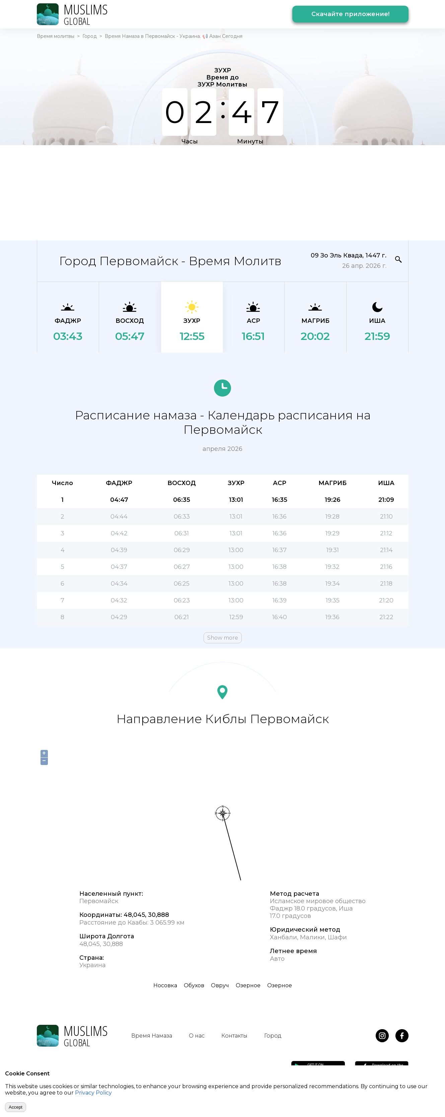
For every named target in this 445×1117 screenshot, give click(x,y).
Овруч (220, 985)
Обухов (194, 985)
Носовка (165, 985)
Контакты (234, 1036)
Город (89, 36)
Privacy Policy (93, 1093)
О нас (197, 1036)
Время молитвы (55, 36)
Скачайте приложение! (350, 14)
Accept (15, 1107)
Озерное (248, 985)
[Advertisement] (223, 192)
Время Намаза (151, 1036)
